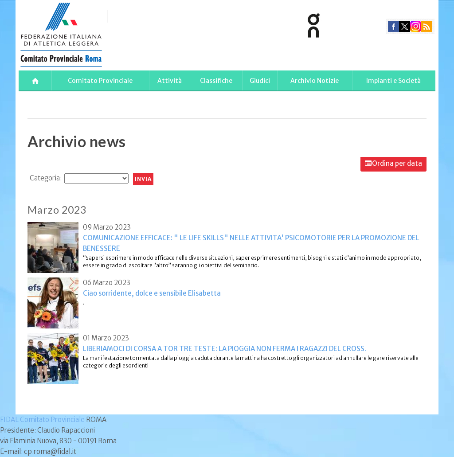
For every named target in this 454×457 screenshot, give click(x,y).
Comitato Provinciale (100, 81)
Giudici (260, 81)
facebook (393, 26)
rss (426, 26)
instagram (415, 26)
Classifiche (216, 81)
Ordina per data (397, 163)
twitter (404, 26)
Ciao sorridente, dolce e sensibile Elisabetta (152, 293)
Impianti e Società (393, 81)
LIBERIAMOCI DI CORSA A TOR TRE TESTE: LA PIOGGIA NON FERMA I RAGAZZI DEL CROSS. (224, 348)
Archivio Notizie (314, 81)
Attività (169, 81)
